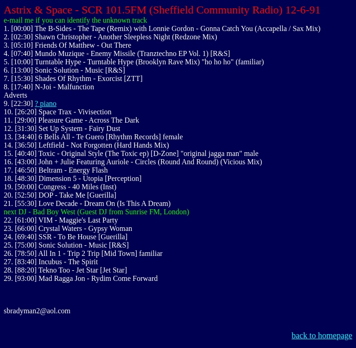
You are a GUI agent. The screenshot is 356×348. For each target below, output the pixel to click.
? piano (46, 103)
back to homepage (322, 335)
